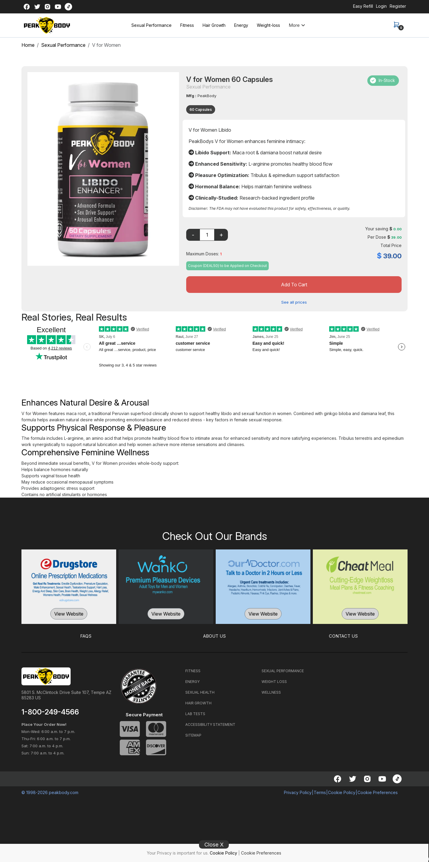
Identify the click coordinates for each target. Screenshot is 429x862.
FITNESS (192, 670)
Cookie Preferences (261, 852)
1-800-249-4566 (50, 711)
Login (381, 6)
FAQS (86, 636)
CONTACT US (343, 636)
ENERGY (192, 681)
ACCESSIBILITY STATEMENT (210, 724)
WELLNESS (271, 691)
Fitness (187, 25)
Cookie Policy (223, 852)
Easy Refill (363, 6)
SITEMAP (193, 734)
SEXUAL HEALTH (199, 691)
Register (398, 6)
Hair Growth (214, 25)
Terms (320, 791)
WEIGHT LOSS (274, 681)
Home (28, 45)
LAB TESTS (195, 713)
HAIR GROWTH (198, 702)
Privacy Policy (298, 791)
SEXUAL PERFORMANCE (283, 670)
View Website (68, 613)
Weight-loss (268, 25)
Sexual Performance (151, 25)
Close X (214, 844)
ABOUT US (214, 636)
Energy (241, 25)
